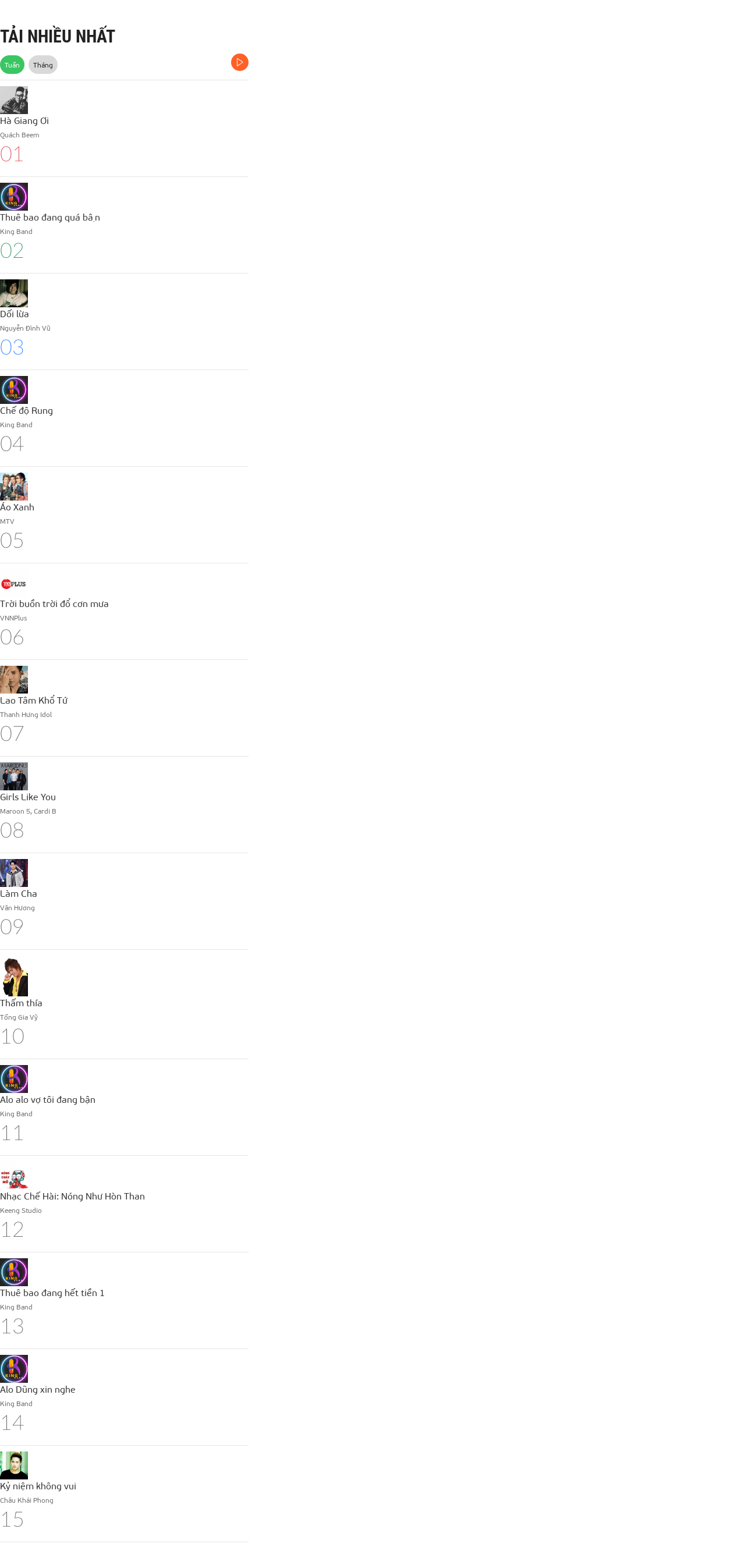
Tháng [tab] (43, 64)
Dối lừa (14, 313)
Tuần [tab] (12, 64)
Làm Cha (18, 893)
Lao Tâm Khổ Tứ (34, 700)
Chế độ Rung (26, 410)
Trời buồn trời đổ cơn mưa (54, 603)
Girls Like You (28, 796)
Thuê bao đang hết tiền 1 (52, 1292)
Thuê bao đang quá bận (50, 217)
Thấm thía (21, 1002)
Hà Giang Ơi (24, 120)
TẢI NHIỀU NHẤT (57, 36)
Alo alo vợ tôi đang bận (47, 1099)
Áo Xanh (17, 507)
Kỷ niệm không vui (38, 1485)
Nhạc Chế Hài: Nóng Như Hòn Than (72, 1196)
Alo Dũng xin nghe (38, 1389)
